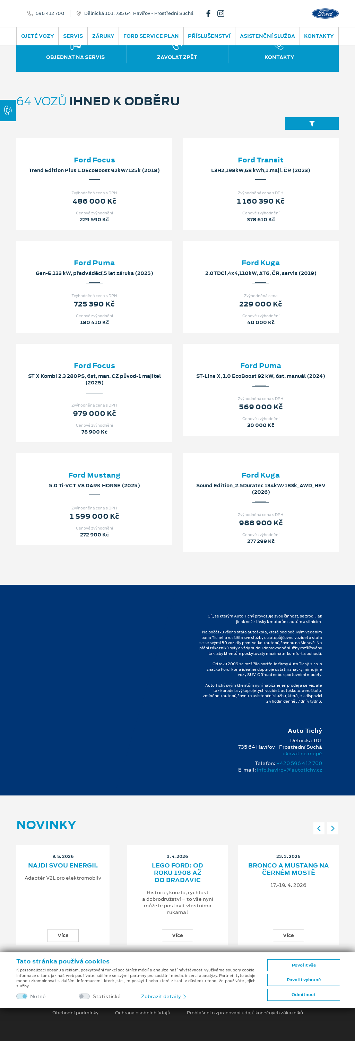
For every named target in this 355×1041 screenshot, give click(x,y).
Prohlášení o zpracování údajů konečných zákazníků (245, 1013)
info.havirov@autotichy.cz (289, 769)
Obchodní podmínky (75, 1013)
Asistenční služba (267, 36)
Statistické (107, 996)
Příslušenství (209, 36)
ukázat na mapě (302, 753)
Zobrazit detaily (164, 996)
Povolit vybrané (304, 979)
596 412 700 (50, 13)
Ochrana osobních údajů (142, 1013)
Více (63, 935)
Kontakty (319, 36)
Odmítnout (304, 994)
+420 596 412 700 (299, 763)
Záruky (103, 36)
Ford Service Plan (151, 36)
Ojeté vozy (37, 36)
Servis (73, 36)
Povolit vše (304, 965)
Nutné (38, 996)
